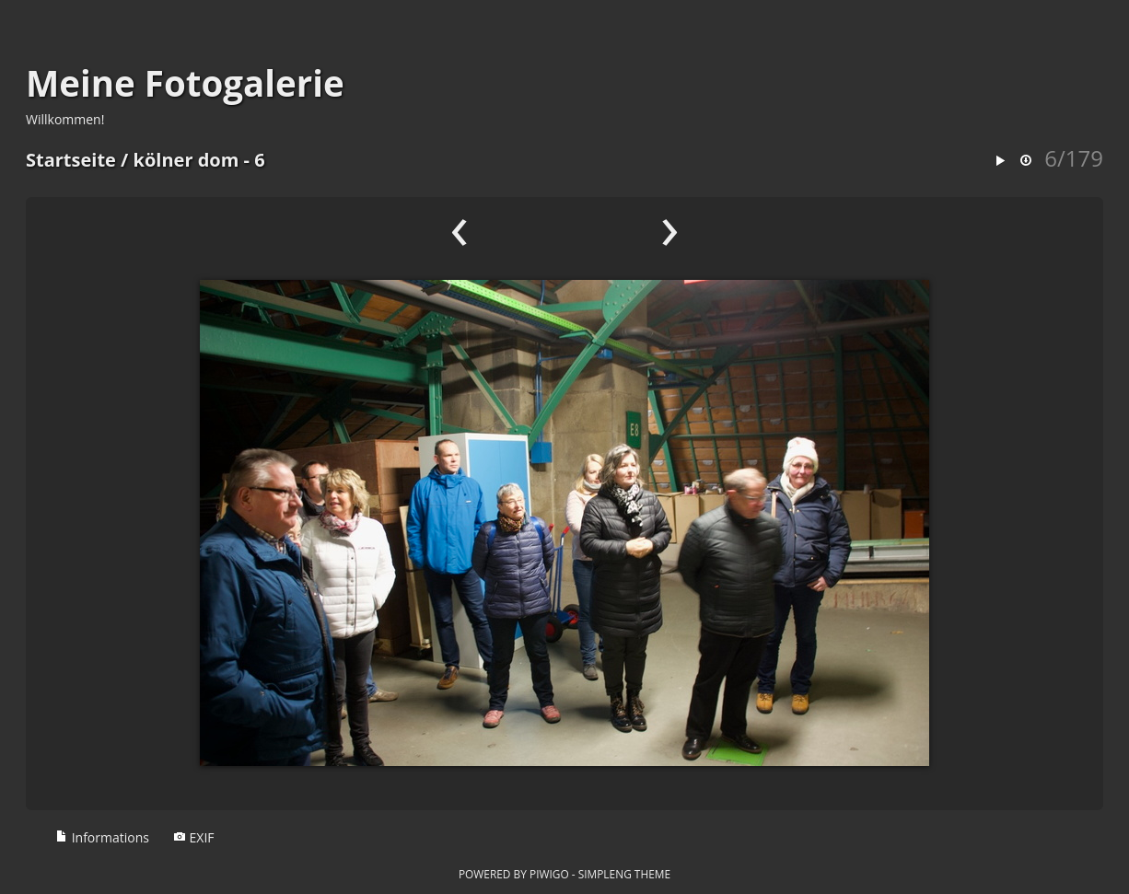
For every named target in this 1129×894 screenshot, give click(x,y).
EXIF (194, 837)
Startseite (71, 159)
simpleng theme (624, 873)
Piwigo (549, 873)
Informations (102, 837)
